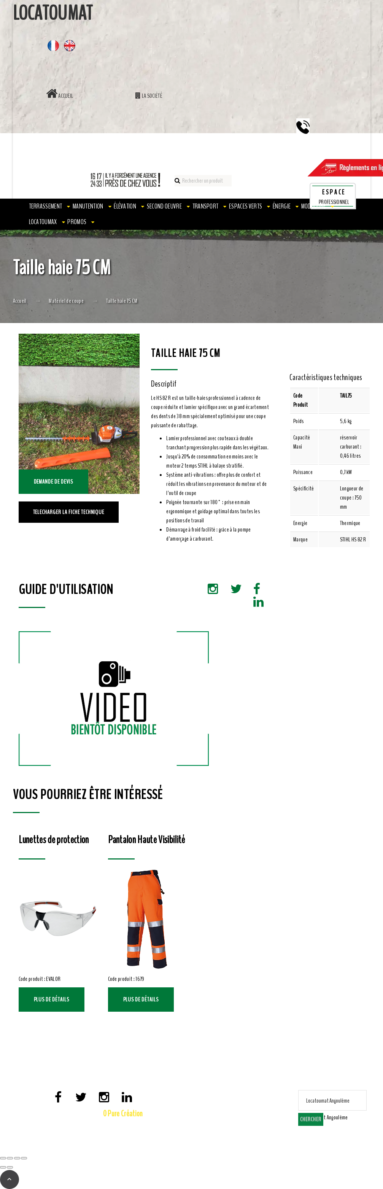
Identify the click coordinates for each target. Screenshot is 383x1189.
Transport (205, 206)
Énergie (282, 206)
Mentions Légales (84, 1126)
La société (148, 96)
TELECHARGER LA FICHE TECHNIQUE (69, 512)
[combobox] (324, 1117)
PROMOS (76, 221)
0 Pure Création (123, 1113)
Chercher (310, 1119)
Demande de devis (53, 482)
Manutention (88, 206)
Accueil (59, 96)
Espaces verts (245, 206)
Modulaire (313, 206)
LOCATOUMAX (43, 221)
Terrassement (45, 206)
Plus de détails (51, 999)
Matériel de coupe (66, 301)
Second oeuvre (164, 206)
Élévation (125, 206)
